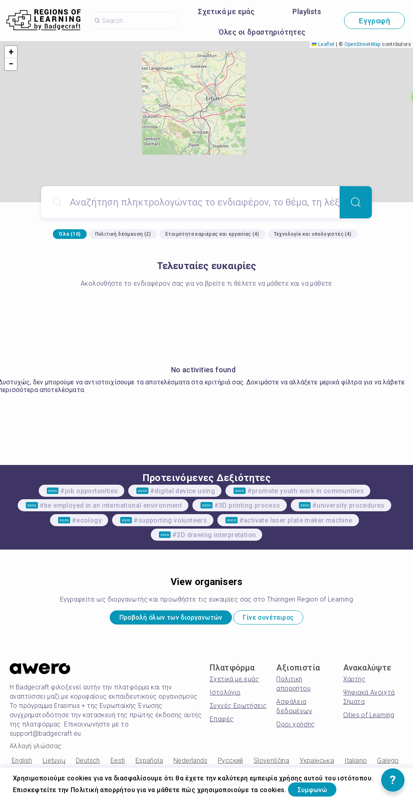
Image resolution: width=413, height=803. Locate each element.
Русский (230, 763)
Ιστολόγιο (225, 695)
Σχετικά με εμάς (226, 11)
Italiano (355, 763)
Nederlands (190, 763)
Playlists (306, 11)
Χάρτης (354, 682)
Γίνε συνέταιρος (281, 619)
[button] (11, 52)
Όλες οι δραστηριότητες (262, 32)
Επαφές (222, 722)
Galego (387, 763)
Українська (317, 763)
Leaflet (323, 44)
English (22, 763)
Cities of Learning (368, 718)
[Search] (356, 202)
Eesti (118, 763)
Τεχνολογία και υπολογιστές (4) (313, 234)
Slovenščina (271, 763)
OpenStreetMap (362, 44)
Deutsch (88, 763)
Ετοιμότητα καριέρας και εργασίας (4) (212, 234)
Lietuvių (54, 763)
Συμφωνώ (319, 788)
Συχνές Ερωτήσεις (238, 708)
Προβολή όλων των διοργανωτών (162, 619)
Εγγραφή (374, 21)
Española (149, 763)
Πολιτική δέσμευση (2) (123, 234)
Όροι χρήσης (295, 727)
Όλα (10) (69, 234)
